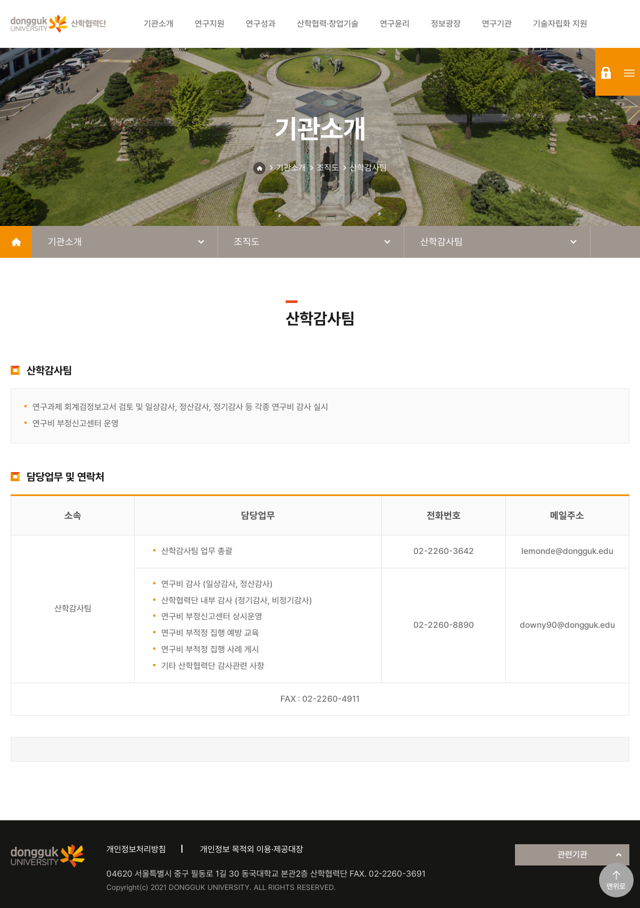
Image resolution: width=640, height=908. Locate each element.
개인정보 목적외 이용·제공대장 (251, 849)
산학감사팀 (368, 168)
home (16, 242)
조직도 (328, 168)
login (606, 72)
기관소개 (291, 168)
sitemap (629, 72)
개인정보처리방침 (136, 849)
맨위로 (616, 886)
